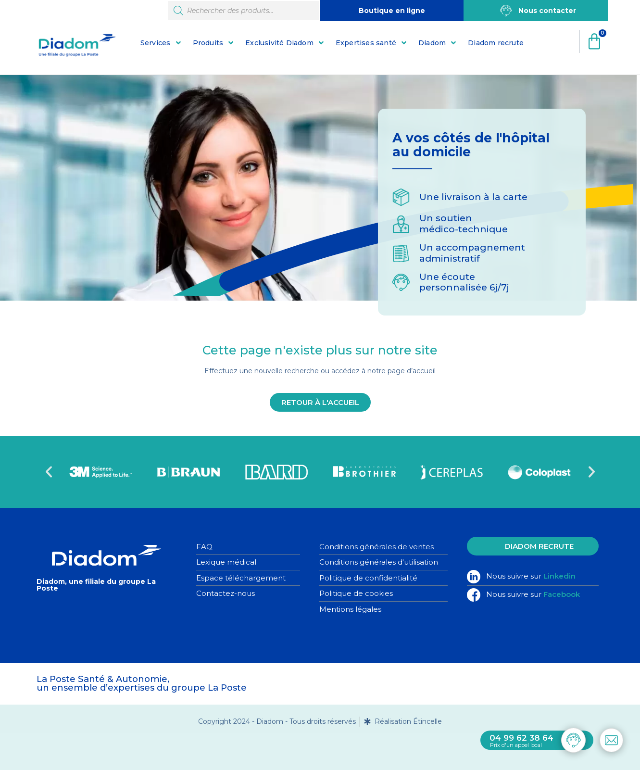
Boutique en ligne (392, 10)
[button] (48, 471)
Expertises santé (366, 42)
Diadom (432, 42)
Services (155, 42)
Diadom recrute (496, 42)
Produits (208, 42)
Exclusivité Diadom (279, 42)
